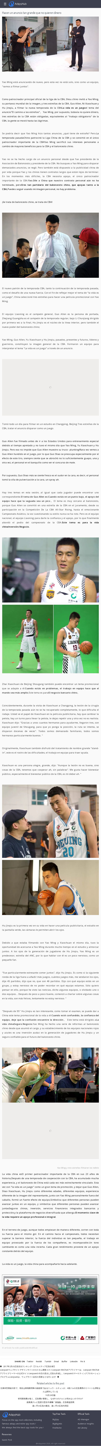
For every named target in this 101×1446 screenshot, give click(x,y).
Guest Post (7, 1440)
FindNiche (57, 1428)
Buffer (65, 1361)
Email (56, 1361)
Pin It (83, 1361)
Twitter (29, 1361)
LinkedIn (74, 1361)
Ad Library (83, 1428)
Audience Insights (86, 1424)
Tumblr (48, 1361)
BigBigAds (57, 1424)
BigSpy (55, 1419)
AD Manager (84, 1419)
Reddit (39, 1361)
